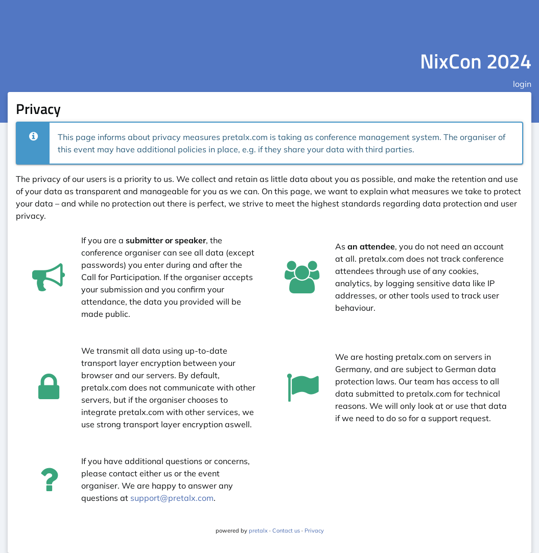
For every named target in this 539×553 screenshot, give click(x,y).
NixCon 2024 (475, 61)
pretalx (258, 530)
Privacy (314, 530)
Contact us (286, 530)
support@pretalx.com (172, 498)
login (522, 84)
